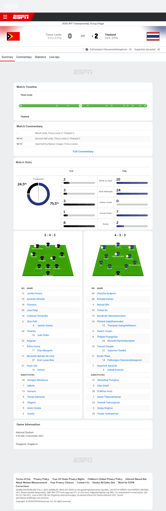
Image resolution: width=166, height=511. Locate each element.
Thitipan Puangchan (107, 336)
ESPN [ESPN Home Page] (21, 17)
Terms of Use (23, 479)
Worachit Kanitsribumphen (121, 341)
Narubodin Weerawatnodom (111, 316)
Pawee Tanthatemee (108, 413)
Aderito (31, 385)
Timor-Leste (26, 95)
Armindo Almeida (36, 299)
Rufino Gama (33, 346)
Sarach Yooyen (104, 331)
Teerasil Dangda (105, 346)
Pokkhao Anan (104, 391)
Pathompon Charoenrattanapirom (125, 360)
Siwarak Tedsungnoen (108, 402)
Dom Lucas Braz (45, 360)
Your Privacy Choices (62, 482)
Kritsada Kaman (105, 299)
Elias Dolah (103, 385)
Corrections (22, 486)
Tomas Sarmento (36, 397)
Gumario (31, 391)
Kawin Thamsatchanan (109, 397)
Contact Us (83, 482)
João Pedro (43, 335)
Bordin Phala (103, 356)
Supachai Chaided (117, 350)
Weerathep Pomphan (108, 380)
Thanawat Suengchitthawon (122, 325)
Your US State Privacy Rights (68, 479)
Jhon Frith (32, 321)
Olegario (31, 402)
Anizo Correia (34, 408)
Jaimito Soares (45, 325)
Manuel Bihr (103, 304)
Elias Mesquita (44, 350)
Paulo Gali (32, 365)
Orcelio (31, 413)
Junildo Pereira (34, 293)
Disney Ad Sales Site (103, 482)
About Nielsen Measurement (31, 482)
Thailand (25, 116)
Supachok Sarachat (107, 365)
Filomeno (31, 304)
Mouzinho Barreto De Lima (40, 356)
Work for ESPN (126, 482)
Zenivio (41, 370)
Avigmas (31, 341)
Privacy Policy (41, 479)
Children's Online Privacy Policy (105, 479)
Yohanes (31, 331)
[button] (155, 17)
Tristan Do (102, 310)
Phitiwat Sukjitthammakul (110, 321)
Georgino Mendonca (37, 380)
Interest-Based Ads (136, 479)
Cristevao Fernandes (37, 316)
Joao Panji (32, 310)
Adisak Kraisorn (116, 370)
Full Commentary (83, 151)
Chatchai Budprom (106, 293)
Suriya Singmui (105, 408)
